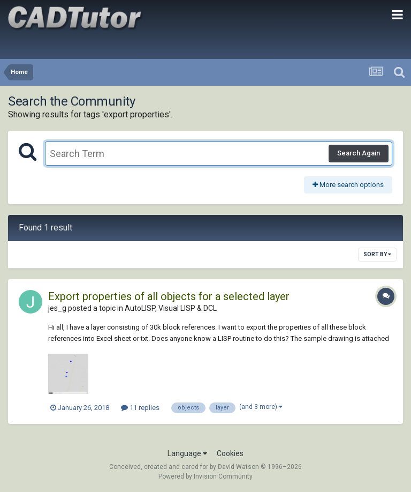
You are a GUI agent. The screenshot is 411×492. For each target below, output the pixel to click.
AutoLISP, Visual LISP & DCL (171, 308)
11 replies (140, 408)
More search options (348, 185)
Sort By (377, 254)
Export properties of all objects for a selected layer (169, 296)
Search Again (358, 153)
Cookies (230, 453)
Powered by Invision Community (205, 476)
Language (187, 453)
